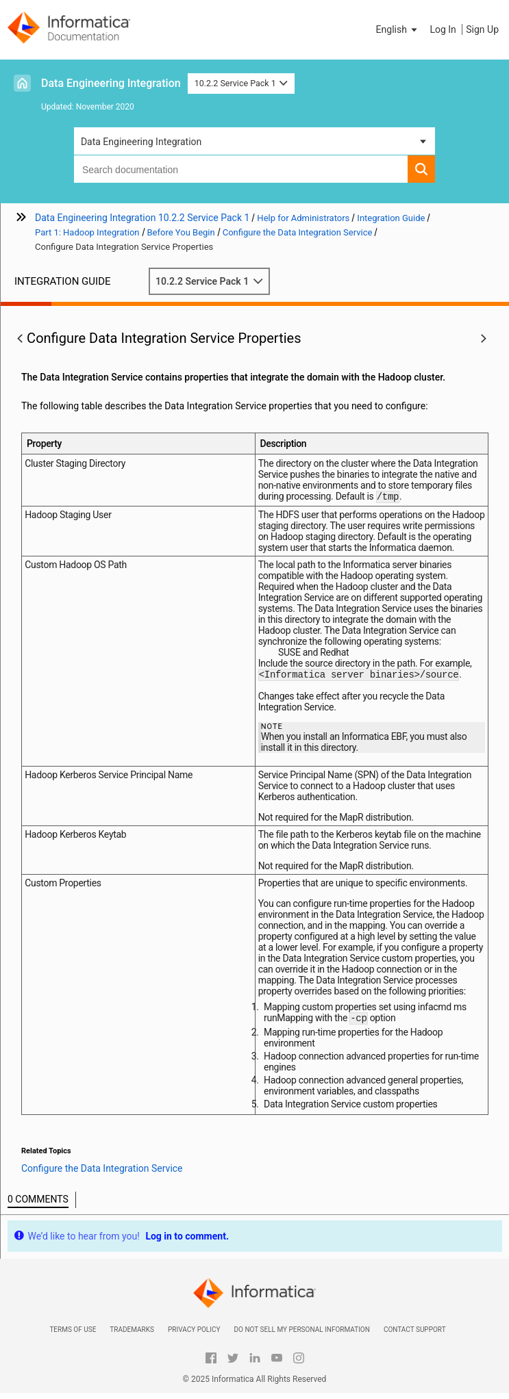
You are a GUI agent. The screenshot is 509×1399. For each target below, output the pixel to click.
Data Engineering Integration (111, 83)
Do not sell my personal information (301, 1335)
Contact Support (415, 1335)
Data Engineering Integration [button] (141, 141)
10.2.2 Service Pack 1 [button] (241, 83)
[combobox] (241, 169)
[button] (398, 29)
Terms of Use (72, 1335)
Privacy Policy (194, 1335)
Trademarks (132, 1335)
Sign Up (482, 29)
